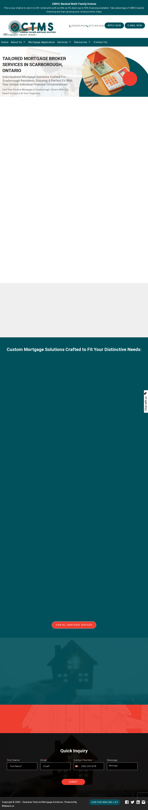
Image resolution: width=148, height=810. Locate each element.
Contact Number (83, 760)
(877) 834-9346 (96, 25)
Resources (80, 42)
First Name (13, 760)
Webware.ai (8, 806)
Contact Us (100, 42)
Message (112, 760)
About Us (16, 42)
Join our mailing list (104, 802)
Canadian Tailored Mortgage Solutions (42, 802)
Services (62, 42)
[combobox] (77, 766)
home (4, 42)
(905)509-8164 (78, 25)
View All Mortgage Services (74, 625)
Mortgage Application (41, 42)
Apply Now (114, 25)
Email (43, 760)
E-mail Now (135, 25)
